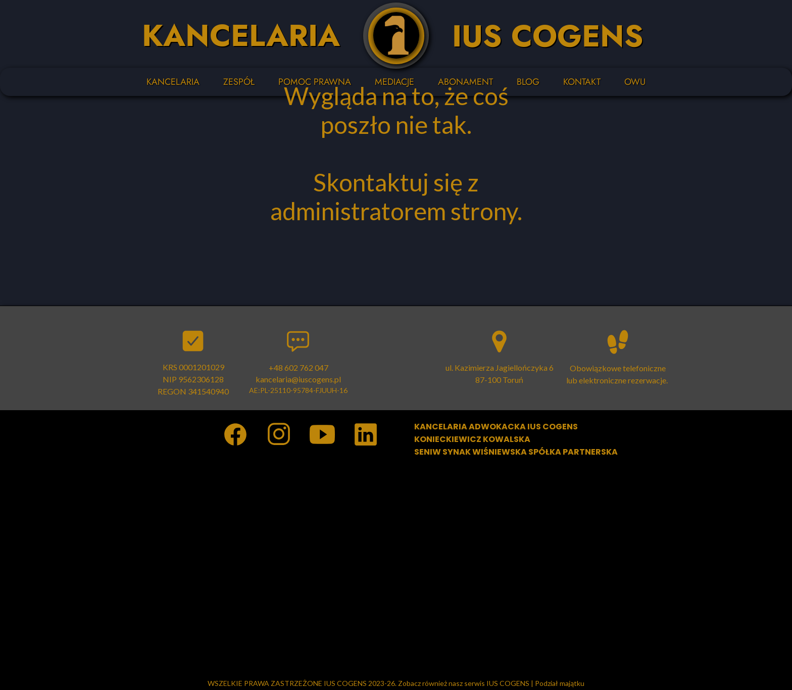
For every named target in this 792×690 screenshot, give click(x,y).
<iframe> (396, 568)
